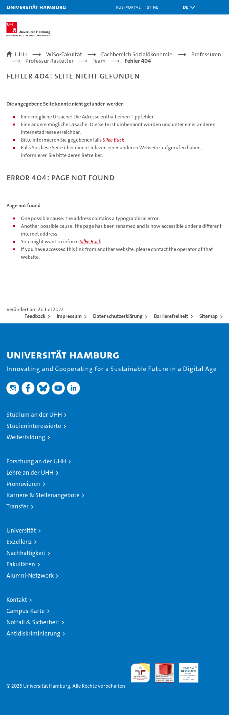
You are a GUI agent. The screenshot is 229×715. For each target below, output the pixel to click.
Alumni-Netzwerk (30, 575)
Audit (161, 666)
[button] (187, 7)
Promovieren (23, 484)
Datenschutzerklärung (118, 316)
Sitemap (208, 316)
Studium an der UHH (34, 415)
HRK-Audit (185, 670)
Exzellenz (19, 542)
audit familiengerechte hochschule (140, 672)
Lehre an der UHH (29, 473)
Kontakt (16, 600)
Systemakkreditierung (213, 666)
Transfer (17, 506)
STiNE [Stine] (152, 7)
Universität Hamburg (36, 7)
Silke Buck (113, 139)
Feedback (34, 316)
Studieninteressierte (33, 426)
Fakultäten (20, 564)
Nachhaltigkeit (25, 553)
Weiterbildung (25, 437)
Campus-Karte (25, 611)
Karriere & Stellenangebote (43, 495)
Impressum (69, 316)
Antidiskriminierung (33, 633)
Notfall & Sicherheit (32, 622)
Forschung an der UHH (36, 461)
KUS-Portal (128, 7)
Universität (21, 530)
